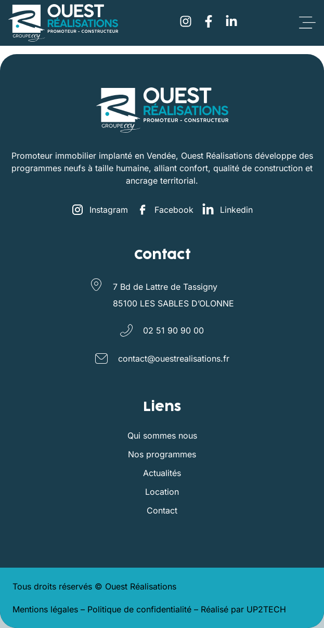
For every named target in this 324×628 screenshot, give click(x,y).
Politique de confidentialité (139, 609)
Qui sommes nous (162, 435)
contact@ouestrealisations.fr (173, 358)
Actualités (162, 473)
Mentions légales (45, 609)
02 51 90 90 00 (173, 330)
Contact (162, 510)
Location (162, 491)
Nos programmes (162, 454)
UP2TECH (266, 609)
